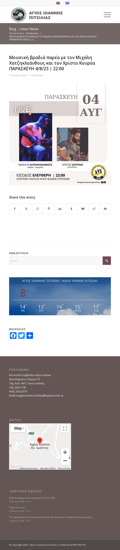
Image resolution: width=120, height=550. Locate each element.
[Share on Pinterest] (49, 209)
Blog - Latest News (23, 29)
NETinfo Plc (79, 544)
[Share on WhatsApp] (37, 209)
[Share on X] (26, 209)
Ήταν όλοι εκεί (17, 507)
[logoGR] (50, 14)
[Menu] (105, 14)
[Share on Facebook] (15, 209)
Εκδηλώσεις (37, 75)
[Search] (60, 260)
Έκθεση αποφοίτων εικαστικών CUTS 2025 (32, 497)
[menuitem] (105, 14)
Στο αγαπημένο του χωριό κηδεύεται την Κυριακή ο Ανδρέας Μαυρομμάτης (51, 517)
